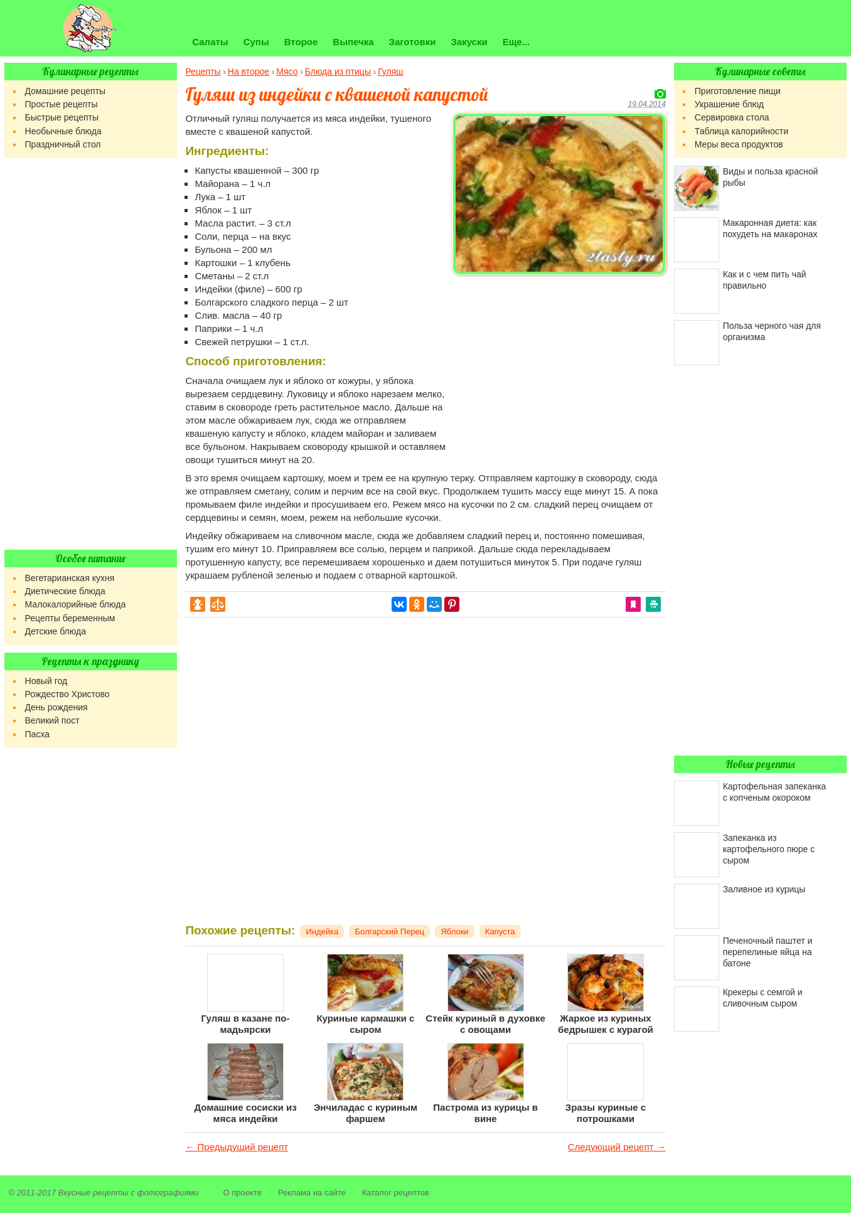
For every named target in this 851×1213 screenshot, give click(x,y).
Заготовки (412, 41)
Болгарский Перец (389, 931)
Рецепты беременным (70, 618)
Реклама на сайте (312, 1192)
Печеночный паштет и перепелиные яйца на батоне (768, 952)
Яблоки (454, 931)
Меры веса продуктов (739, 144)
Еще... (516, 41)
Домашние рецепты (65, 91)
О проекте (242, 1192)
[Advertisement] (559, 368)
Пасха (37, 734)
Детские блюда (55, 631)
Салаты (210, 41)
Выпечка (353, 41)
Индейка (322, 931)
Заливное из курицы (764, 889)
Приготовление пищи (738, 91)
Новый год (46, 681)
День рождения (56, 707)
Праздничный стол (63, 144)
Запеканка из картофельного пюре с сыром (769, 849)
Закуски (469, 41)
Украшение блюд (729, 104)
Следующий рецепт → (617, 1146)
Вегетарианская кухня (70, 578)
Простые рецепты (61, 104)
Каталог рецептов (395, 1192)
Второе (301, 41)
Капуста (500, 931)
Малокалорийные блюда (75, 604)
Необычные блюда (63, 131)
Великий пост (52, 720)
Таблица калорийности (741, 131)
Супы (256, 41)
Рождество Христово (67, 694)
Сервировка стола (732, 117)
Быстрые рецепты (62, 117)
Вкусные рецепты (93, 1192)
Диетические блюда (65, 591)
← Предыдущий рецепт (236, 1146)
